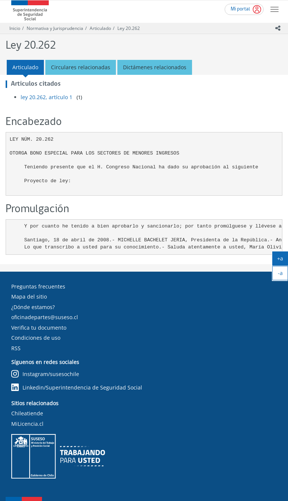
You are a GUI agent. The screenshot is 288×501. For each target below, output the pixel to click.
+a (282, 260)
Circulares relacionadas (80, 67)
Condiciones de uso (35, 337)
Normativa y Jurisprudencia (55, 28)
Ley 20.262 (128, 28)
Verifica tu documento (38, 327)
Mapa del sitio (29, 296)
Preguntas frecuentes (38, 286)
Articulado (100, 28)
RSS (16, 348)
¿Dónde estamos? (33, 307)
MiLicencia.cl (27, 423)
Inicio (14, 28)
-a (283, 274)
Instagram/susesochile (45, 374)
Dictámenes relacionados (154, 67)
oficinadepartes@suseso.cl (44, 317)
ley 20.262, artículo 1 (46, 97)
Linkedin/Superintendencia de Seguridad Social (76, 387)
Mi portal (240, 9)
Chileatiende (27, 413)
